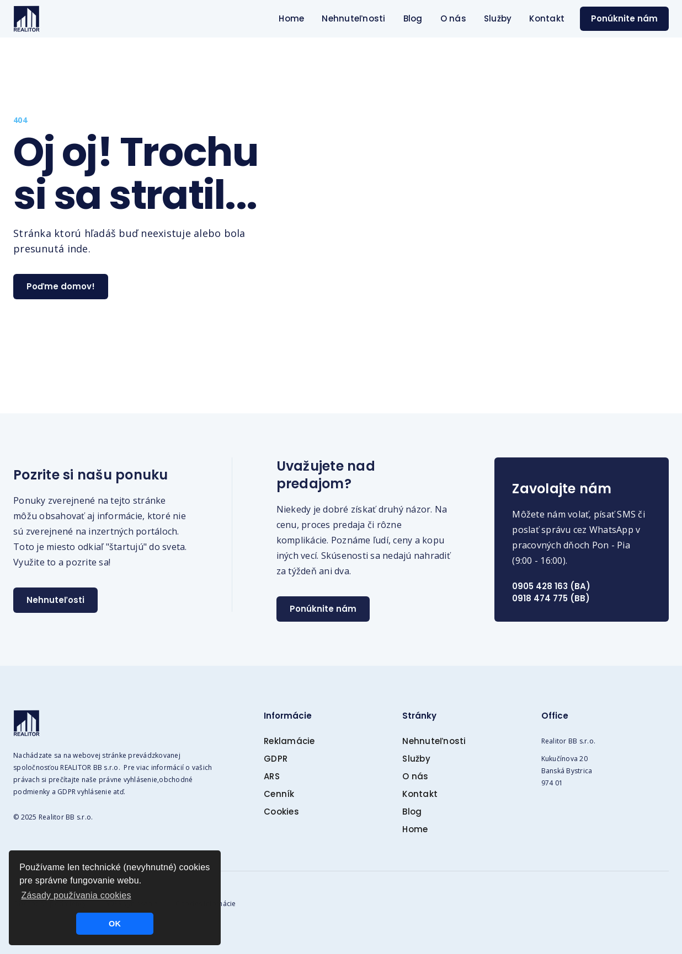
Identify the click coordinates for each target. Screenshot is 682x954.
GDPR (275, 758)
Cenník (279, 794)
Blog (413, 18)
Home (291, 18)
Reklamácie (289, 741)
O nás (453, 18)
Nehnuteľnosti (353, 18)
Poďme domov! (60, 286)
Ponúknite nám (624, 18)
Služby (498, 18)
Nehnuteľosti (55, 600)
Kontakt (546, 18)
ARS (272, 776)
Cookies (281, 811)
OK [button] (115, 923)
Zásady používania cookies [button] (76, 895)
